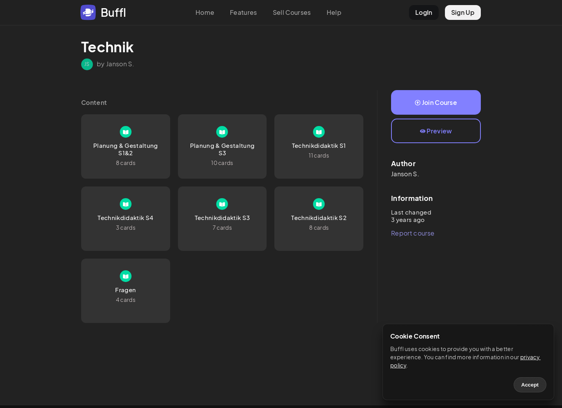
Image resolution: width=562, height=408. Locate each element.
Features (243, 12)
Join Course (436, 102)
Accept (530, 385)
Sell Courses (292, 12)
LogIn (423, 12)
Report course (412, 233)
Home (205, 12)
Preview (436, 131)
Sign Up (463, 12)
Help (334, 12)
